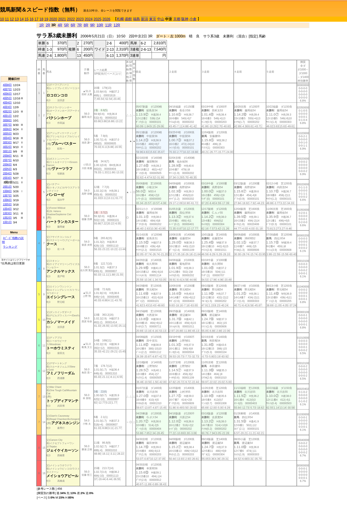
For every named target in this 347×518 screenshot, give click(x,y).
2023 (80, 19)
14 (22, 19)
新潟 (144, 19)
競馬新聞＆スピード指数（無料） (40, 10)
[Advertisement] (14, 48)
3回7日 (7, 124)
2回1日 (7, 186)
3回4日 (7, 138)
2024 (89, 19)
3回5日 (7, 133)
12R (117, 25)
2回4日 (7, 173)
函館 (128, 19)
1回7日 (7, 195)
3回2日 (7, 147)
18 (41, 19)
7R (79, 25)
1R (41, 25)
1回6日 (7, 200)
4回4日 (7, 102)
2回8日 (7, 155)
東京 (152, 19)
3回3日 (7, 142)
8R (86, 25)
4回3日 (7, 107)
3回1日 (7, 151)
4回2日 (7, 111)
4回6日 (7, 93)
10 (2, 19)
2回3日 (7, 178)
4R (60, 25)
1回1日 (7, 222)
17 (37, 19)
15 (27, 19)
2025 (98, 19)
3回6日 (7, 129)
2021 (62, 19)
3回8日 (7, 120)
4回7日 (7, 89)
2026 (106, 19)
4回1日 (7, 116)
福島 (136, 19)
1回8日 (7, 191)
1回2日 (7, 217)
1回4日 (7, 209)
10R (100, 25)
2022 (71, 19)
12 (12, 19)
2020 (53, 19)
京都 (176, 19)
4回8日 (7, 85)
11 (7, 19)
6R (73, 25)
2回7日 (7, 160)
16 (32, 19)
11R (108, 25)
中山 (160, 19)
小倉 (193, 19)
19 (46, 19)
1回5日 (7, 204)
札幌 (120, 19)
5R (66, 25)
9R (92, 25)
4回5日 (7, 98)
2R (48, 25)
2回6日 (7, 164)
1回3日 (7, 213)
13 (17, 19)
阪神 (184, 19)
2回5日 (7, 169)
